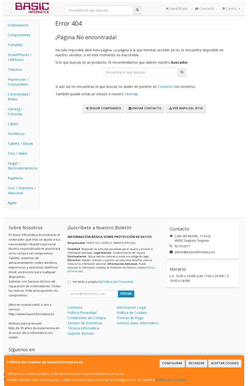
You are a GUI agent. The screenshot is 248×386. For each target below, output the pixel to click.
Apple (12, 202)
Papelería (15, 178)
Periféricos (16, 133)
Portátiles (15, 44)
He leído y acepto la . (103, 282)
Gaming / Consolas (15, 111)
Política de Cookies (171, 379)
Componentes (19, 35)
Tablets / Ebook (20, 143)
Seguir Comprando (103, 108)
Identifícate (177, 8)
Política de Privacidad (117, 282)
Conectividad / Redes (19, 96)
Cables (13, 123)
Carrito (231, 8)
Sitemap (131, 94)
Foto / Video (17, 153)
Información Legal (131, 307)
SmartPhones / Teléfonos (20, 57)
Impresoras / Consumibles (18, 82)
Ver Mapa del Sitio (186, 108)
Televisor (15, 69)
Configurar (172, 363)
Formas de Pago (130, 317)
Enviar (126, 293)
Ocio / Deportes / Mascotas (22, 190)
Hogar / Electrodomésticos (23, 166)
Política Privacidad (82, 312)
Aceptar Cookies (225, 363)
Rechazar (196, 363)
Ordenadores (18, 25)
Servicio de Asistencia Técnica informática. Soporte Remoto (85, 328)
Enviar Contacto (145, 108)
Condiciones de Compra (87, 317)
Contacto (204, 8)
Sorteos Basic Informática (137, 323)
